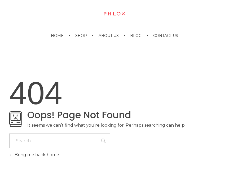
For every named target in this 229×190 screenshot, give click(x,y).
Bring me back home (34, 154)
